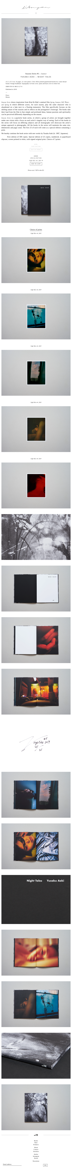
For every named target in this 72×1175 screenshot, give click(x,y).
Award (36, 1158)
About (36, 1147)
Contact (36, 1149)
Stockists (36, 1151)
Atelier (36, 1154)
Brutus (8, 97)
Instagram (36, 1156)
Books (36, 1140)
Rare (36, 1142)
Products (36, 1144)
